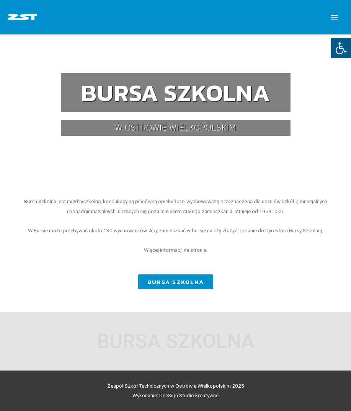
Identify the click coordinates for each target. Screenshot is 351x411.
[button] (175, 281)
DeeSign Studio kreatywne (189, 395)
